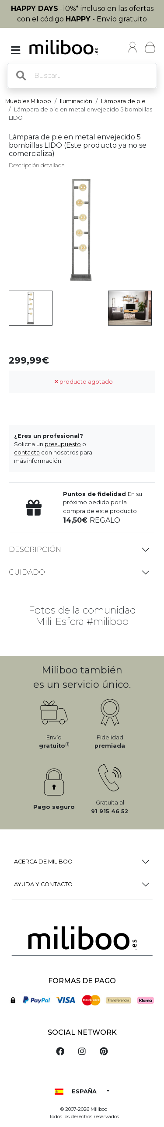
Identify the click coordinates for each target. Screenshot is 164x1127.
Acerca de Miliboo (43, 861)
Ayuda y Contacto (43, 884)
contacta (27, 452)
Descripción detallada (37, 165)
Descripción (35, 549)
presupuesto (63, 444)
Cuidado (27, 572)
